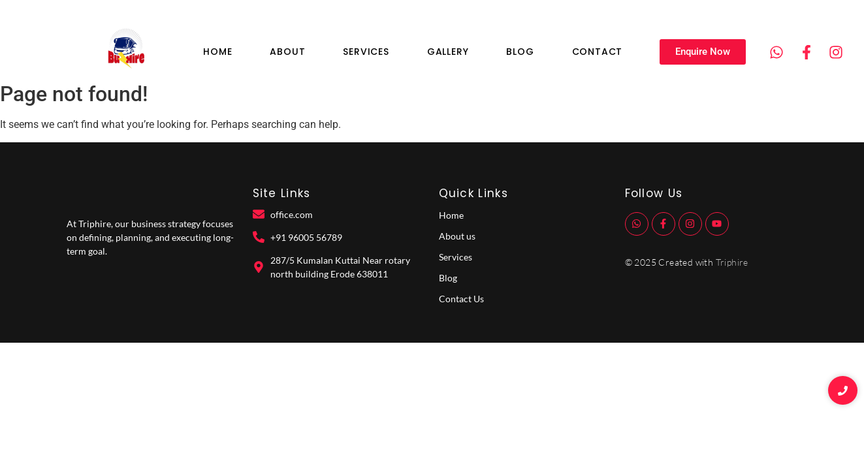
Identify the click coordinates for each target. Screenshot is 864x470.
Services (366, 51)
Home (217, 51)
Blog (520, 51)
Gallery (448, 51)
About (287, 51)
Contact (597, 51)
